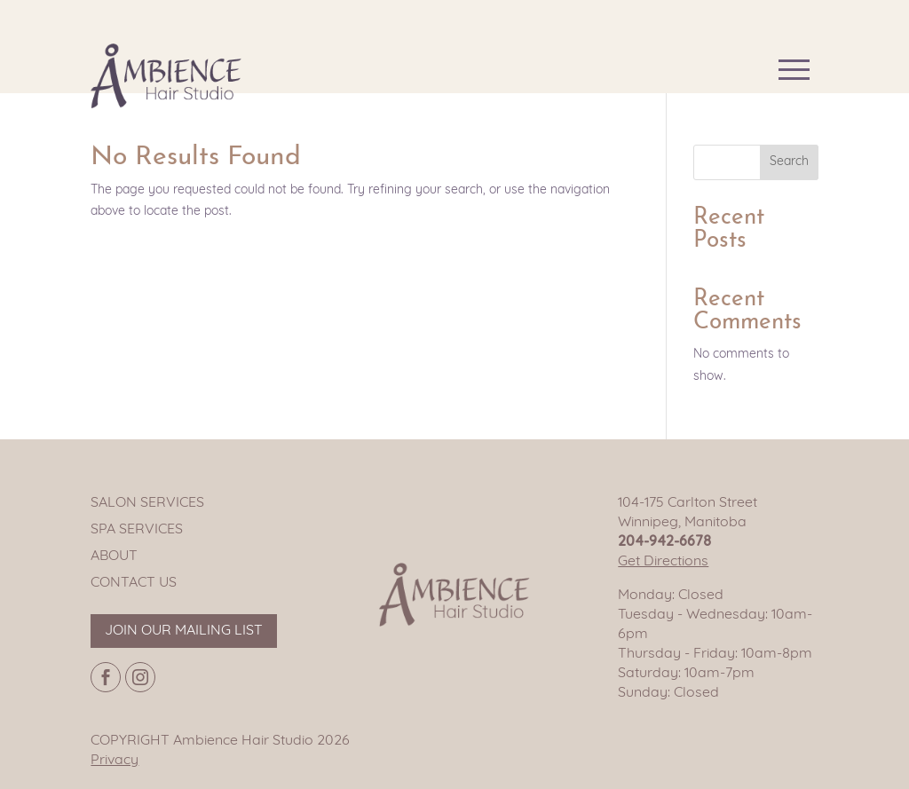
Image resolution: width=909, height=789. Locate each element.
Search (789, 162)
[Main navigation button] (794, 69)
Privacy (114, 760)
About (114, 556)
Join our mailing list (184, 631)
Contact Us (134, 583)
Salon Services (147, 503)
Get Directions (663, 562)
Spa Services (137, 530)
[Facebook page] (106, 677)
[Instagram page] (140, 677)
